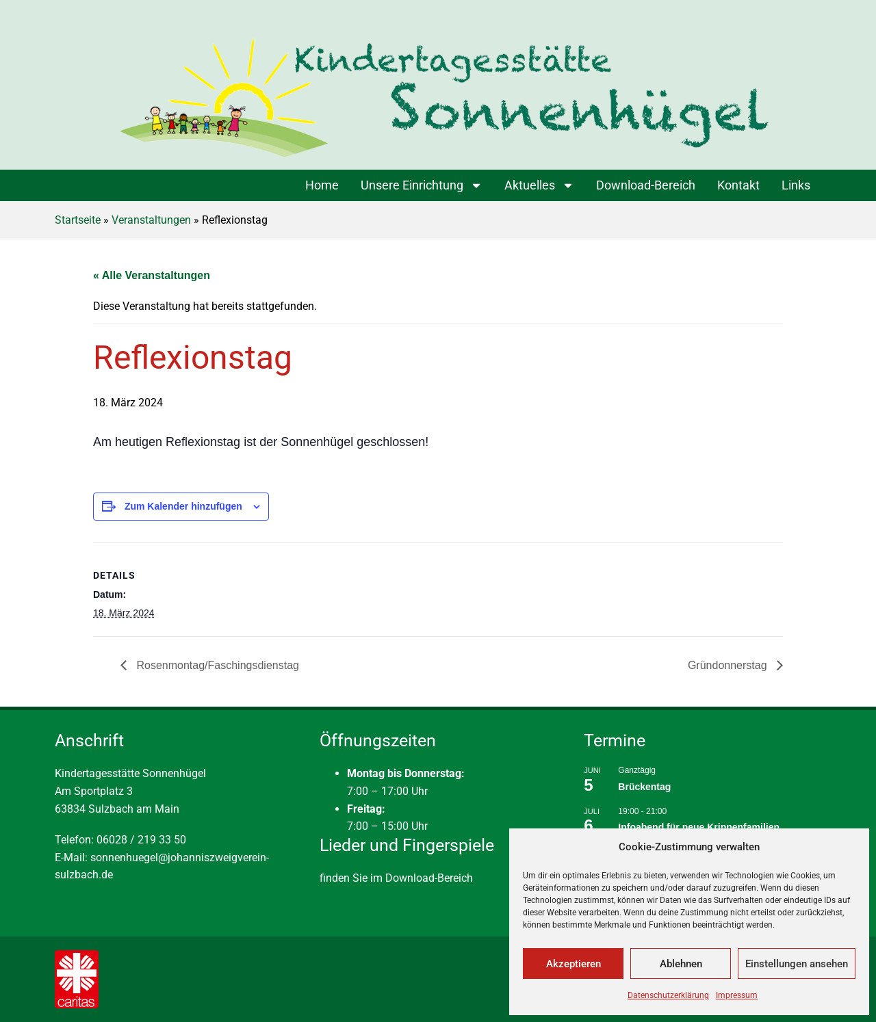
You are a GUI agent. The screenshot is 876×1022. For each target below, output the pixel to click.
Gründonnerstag (729, 665)
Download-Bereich (645, 185)
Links (796, 185)
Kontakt (738, 185)
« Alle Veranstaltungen (151, 275)
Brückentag (644, 786)
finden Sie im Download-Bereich (396, 878)
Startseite (78, 219)
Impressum (737, 995)
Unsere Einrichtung (421, 185)
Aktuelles (539, 185)
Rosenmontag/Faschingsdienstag (216, 665)
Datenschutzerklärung (668, 995)
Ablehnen (681, 964)
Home (322, 185)
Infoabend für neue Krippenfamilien (699, 827)
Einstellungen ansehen (796, 964)
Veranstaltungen (151, 219)
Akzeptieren (573, 964)
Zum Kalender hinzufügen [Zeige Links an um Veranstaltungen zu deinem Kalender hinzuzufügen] (183, 506)
